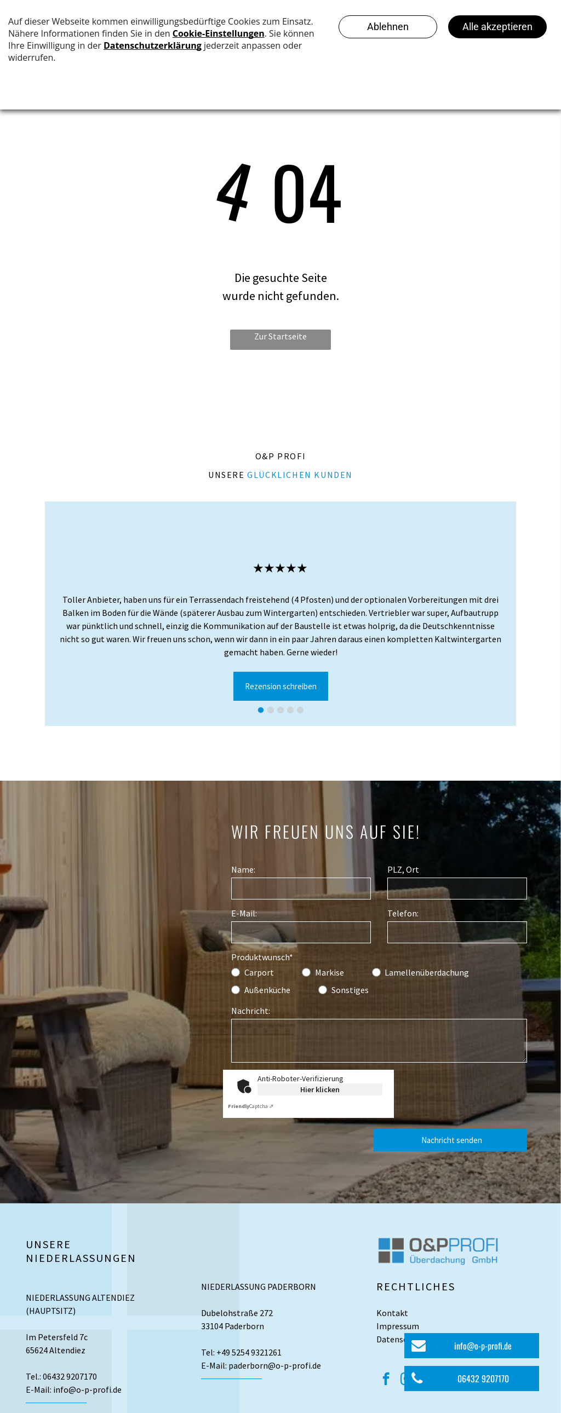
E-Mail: (244, 913)
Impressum (397, 1325)
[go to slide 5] (300, 710)
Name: (243, 869)
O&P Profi (280, 456)
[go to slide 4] (290, 710)
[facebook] (386, 1380)
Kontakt (392, 1312)
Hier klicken (320, 1089)
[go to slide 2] (270, 710)
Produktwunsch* (262, 956)
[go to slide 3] (280, 710)
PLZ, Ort (403, 869)
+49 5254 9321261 (249, 1352)
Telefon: (403, 913)
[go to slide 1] (261, 710)
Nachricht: (250, 1010)
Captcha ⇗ (250, 1106)
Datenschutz (400, 1339)
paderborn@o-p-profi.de (274, 1365)
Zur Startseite (280, 336)
